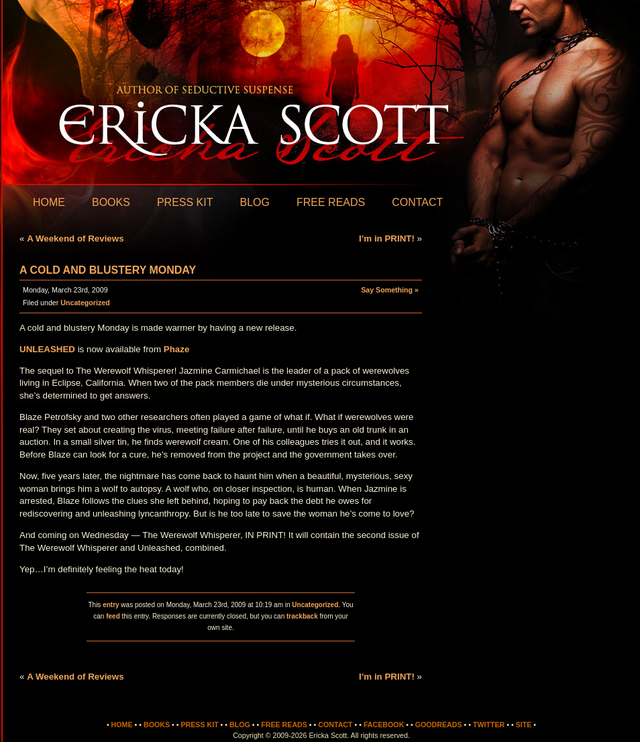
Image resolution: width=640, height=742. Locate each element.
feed (113, 616)
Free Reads (331, 202)
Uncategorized (84, 303)
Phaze (177, 349)
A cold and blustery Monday (107, 270)
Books (111, 202)
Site (524, 725)
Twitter (488, 725)
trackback (302, 616)
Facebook (384, 725)
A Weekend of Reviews (75, 238)
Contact (417, 202)
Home (49, 202)
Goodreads (438, 725)
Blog (254, 202)
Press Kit (185, 202)
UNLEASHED (47, 349)
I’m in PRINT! (387, 238)
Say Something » (390, 290)
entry (111, 604)
